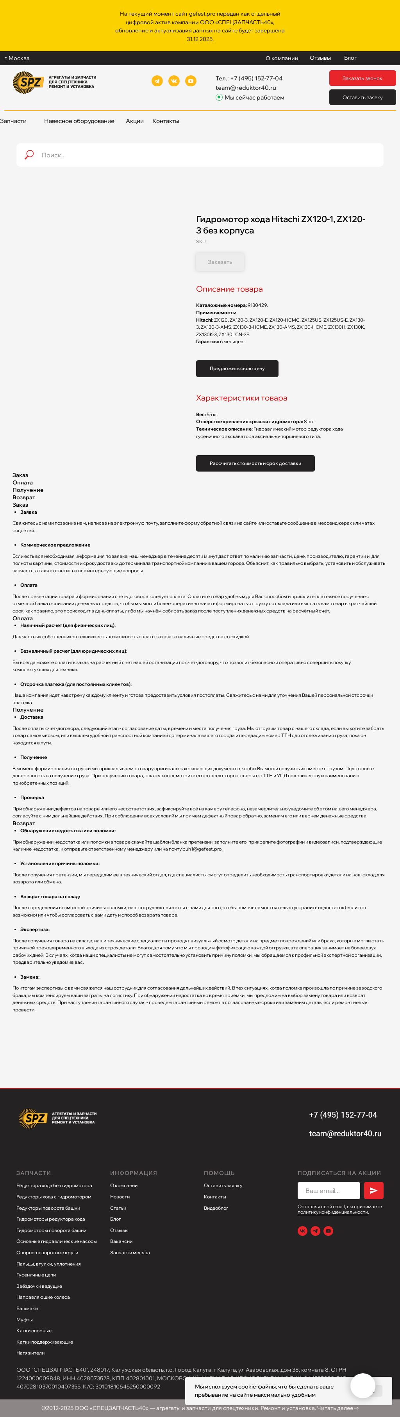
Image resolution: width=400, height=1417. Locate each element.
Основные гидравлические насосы (56, 1241)
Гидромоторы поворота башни (51, 1230)
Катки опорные (34, 1330)
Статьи (118, 1208)
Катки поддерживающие (44, 1342)
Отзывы (119, 1230)
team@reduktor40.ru (246, 87)
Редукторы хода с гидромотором (53, 1197)
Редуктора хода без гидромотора (54, 1185)
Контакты (215, 1197)
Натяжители (30, 1353)
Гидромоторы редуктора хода (50, 1219)
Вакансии (121, 1241)
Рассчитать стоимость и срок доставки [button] (255, 463)
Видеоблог (216, 1208)
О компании (124, 1185)
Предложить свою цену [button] (237, 368)
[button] (362, 78)
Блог (115, 1219)
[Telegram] (315, 1231)
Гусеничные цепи (36, 1275)
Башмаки (27, 1308)
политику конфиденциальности (333, 1212)
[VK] (302, 1231)
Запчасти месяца (130, 1252)
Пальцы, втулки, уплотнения (48, 1264)
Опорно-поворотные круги (47, 1252)
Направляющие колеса (43, 1297)
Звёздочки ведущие (39, 1286)
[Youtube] (328, 1231)
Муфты (24, 1320)
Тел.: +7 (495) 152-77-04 (249, 78)
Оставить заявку (223, 1185)
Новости (120, 1197)
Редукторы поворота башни (48, 1208)
